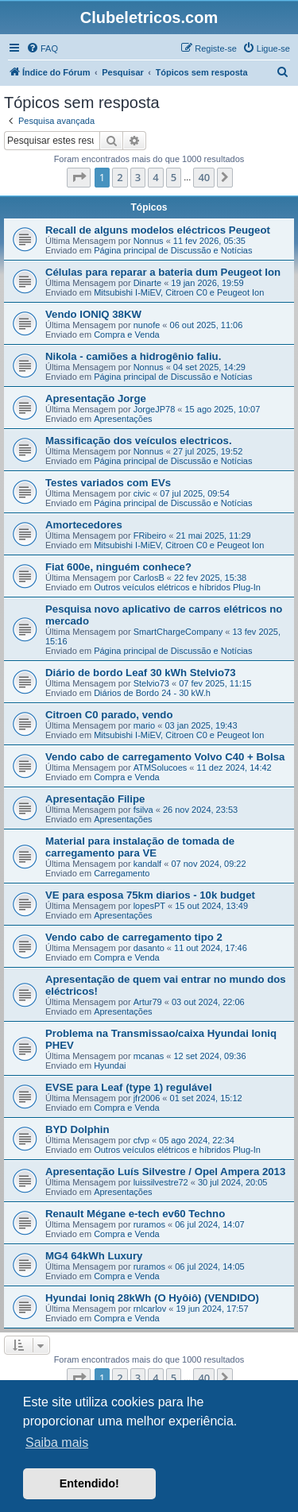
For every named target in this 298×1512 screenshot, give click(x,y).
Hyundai (110, 1065)
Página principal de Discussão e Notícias (173, 250)
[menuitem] (42, 48)
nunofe (147, 325)
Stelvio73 (151, 683)
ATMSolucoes (161, 767)
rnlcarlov (150, 1308)
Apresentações (123, 418)
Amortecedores (83, 525)
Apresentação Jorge (95, 398)
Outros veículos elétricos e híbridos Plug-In (177, 587)
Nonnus (149, 241)
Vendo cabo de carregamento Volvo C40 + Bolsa (164, 757)
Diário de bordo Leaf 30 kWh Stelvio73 (140, 673)
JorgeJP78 (155, 409)
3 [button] (138, 177)
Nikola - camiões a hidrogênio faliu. (133, 356)
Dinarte (147, 283)
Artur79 (148, 1002)
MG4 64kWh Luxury (93, 1256)
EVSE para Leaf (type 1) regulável (128, 1087)
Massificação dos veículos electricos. (138, 441)
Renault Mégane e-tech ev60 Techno (135, 1214)
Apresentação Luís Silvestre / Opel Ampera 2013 (165, 1172)
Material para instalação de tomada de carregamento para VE (139, 847)
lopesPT (149, 906)
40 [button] (204, 177)
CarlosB (149, 577)
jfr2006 (147, 1098)
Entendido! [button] (89, 1483)
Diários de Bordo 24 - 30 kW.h (152, 693)
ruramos (149, 1224)
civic (142, 493)
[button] (79, 177)
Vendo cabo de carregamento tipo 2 (134, 937)
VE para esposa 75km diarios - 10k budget (150, 895)
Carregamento (121, 873)
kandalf (147, 863)
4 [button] (155, 177)
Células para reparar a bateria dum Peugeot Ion (163, 272)
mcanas (149, 1056)
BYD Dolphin (77, 1129)
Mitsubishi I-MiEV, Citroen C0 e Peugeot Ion (179, 292)
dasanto (149, 948)
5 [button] (173, 177)
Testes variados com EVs (108, 483)
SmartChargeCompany (178, 631)
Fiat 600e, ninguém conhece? (118, 567)
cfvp (141, 1140)
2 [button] (119, 177)
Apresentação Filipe (95, 799)
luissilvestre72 (161, 1182)
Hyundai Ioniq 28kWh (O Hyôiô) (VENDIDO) (152, 1298)
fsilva (143, 809)
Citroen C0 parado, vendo (108, 715)
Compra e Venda (127, 334)
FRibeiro (150, 535)
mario (145, 725)
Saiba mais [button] (56, 1442)
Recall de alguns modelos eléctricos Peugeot (157, 230)
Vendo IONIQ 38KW (93, 314)
